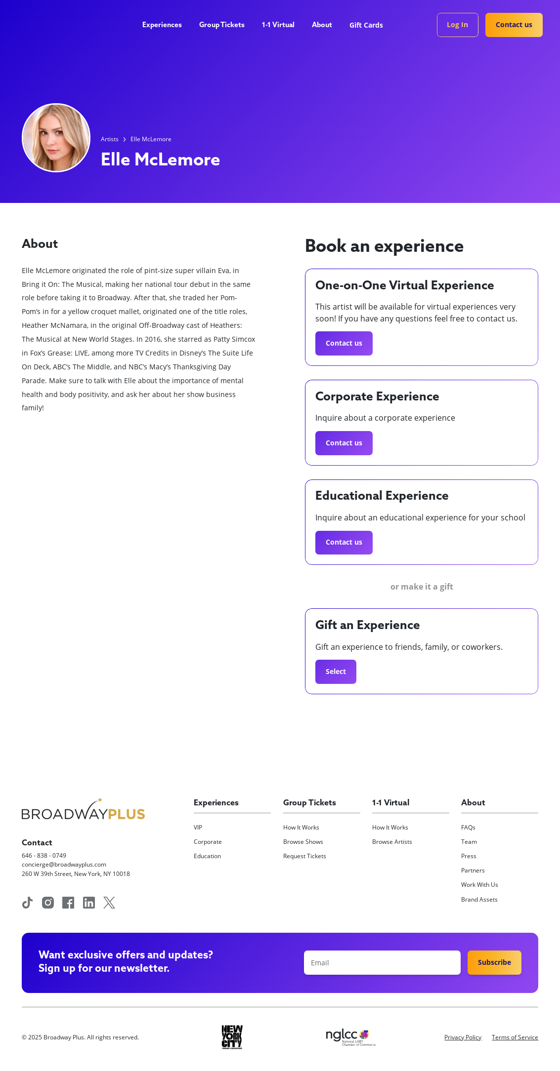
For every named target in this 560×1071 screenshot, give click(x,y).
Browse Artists (392, 841)
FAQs (468, 827)
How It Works (301, 827)
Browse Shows (303, 841)
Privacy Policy (462, 1037)
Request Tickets (304, 856)
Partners (473, 870)
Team (469, 841)
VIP (198, 827)
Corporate (208, 841)
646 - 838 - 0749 (44, 855)
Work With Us (479, 884)
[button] (165, 26)
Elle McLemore (151, 139)
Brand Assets (479, 899)
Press (468, 856)
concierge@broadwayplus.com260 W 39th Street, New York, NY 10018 (76, 868)
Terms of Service (515, 1037)
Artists (110, 139)
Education (207, 856)
